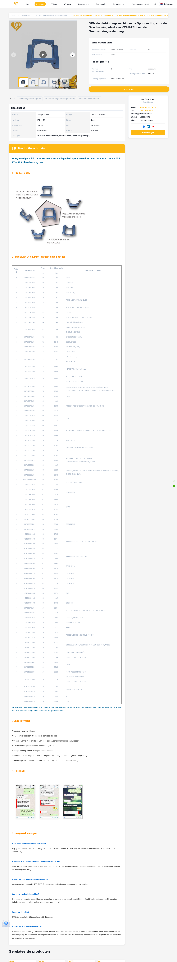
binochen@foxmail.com (148, 107)
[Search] (155, 4)
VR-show (67, 4)
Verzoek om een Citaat (140, 4)
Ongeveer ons (83, 4)
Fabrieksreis (100, 4)
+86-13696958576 (146, 111)
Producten (40, 4)
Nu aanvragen (148, 133)
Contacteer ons (118, 4)
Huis (27, 4)
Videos (54, 4)
